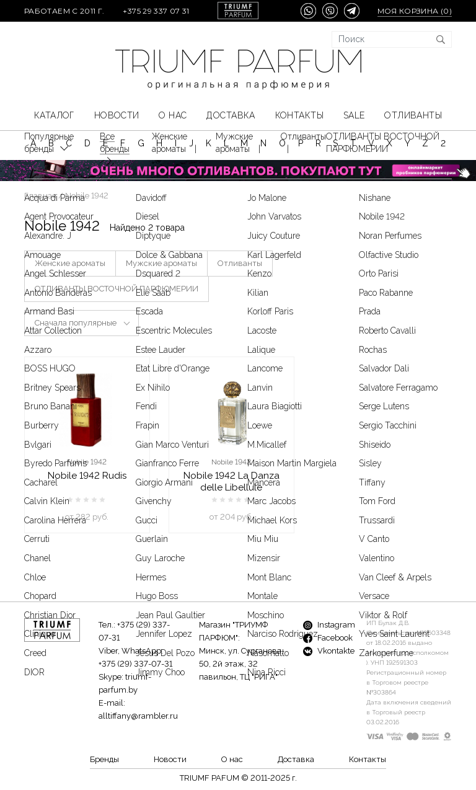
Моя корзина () (414, 11)
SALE (354, 115)
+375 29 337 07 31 (156, 11)
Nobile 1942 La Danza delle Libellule (231, 481)
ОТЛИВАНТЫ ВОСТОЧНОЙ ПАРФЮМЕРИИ (116, 288)
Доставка (230, 115)
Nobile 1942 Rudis (87, 475)
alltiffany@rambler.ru (138, 716)
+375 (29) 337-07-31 (135, 663)
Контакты (299, 115)
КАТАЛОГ (54, 115)
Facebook (328, 637)
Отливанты (413, 115)
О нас (173, 115)
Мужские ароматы (161, 263)
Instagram (329, 624)
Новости (116, 115)
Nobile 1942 (87, 462)
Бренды (104, 759)
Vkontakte (329, 650)
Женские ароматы (70, 263)
